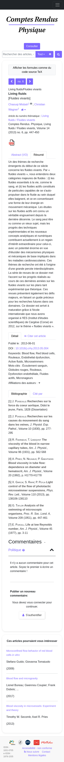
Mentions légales (37, 755)
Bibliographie (19, 393)
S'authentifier (32, 615)
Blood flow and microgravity (22, 678)
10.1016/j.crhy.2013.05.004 (32, 348)
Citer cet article (35, 336)
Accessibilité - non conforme (37, 748)
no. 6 (21, 81)
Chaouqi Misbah (18, 104)
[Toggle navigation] (57, 4)
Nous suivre (31, 751)
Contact (46, 751)
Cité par (37, 393)
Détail (14, 336)
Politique (16, 550)
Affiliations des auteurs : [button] (24, 383)
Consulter (32, 46)
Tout (40, 54)
